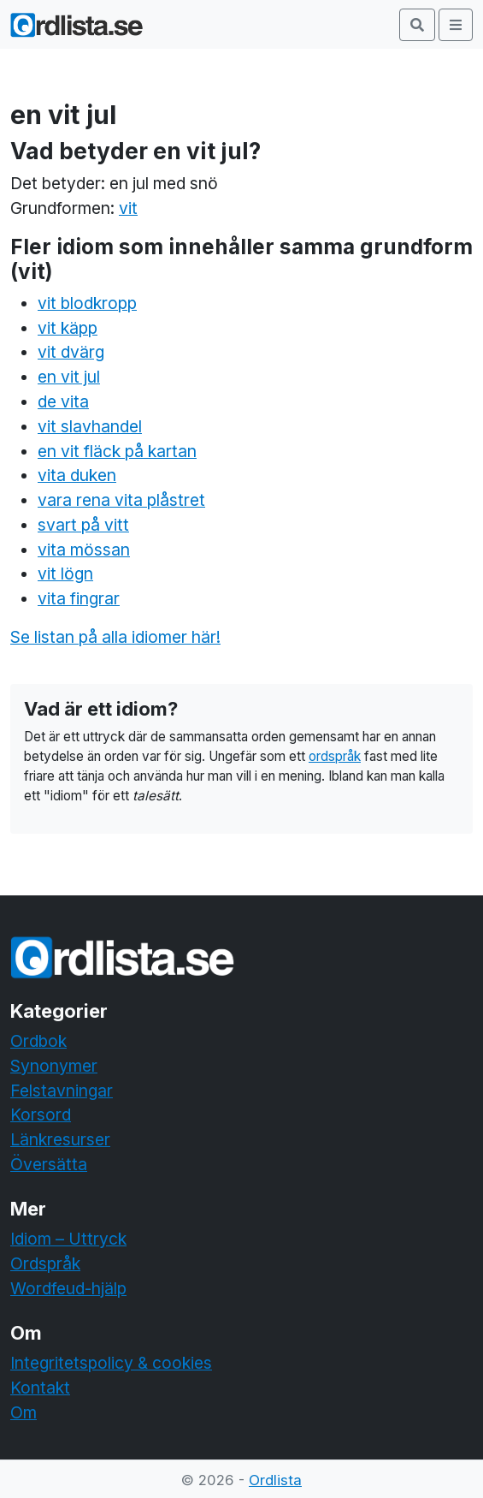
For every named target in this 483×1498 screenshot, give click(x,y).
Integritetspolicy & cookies (111, 1362)
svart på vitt (83, 524)
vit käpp (67, 328)
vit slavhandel (90, 426)
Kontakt (40, 1387)
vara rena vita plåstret (121, 500)
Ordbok (38, 1041)
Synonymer (53, 1065)
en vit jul (69, 376)
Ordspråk (45, 1263)
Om (23, 1412)
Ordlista (275, 1480)
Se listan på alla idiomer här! (115, 637)
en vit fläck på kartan (117, 451)
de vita (63, 401)
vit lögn (65, 573)
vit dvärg (71, 352)
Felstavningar (61, 1090)
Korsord (40, 1114)
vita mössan (84, 549)
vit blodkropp (87, 303)
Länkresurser (60, 1139)
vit (128, 208)
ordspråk (335, 756)
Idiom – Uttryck (68, 1238)
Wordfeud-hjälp (68, 1288)
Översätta (48, 1164)
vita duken (77, 475)
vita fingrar (79, 598)
